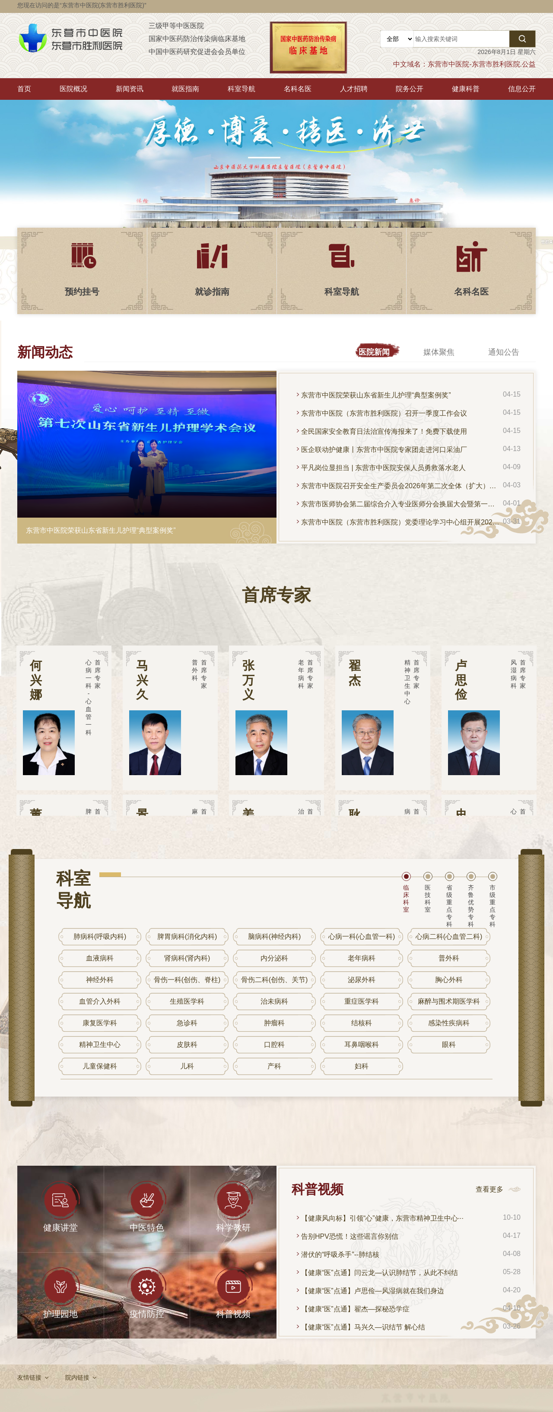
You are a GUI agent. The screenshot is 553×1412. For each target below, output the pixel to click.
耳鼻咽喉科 (361, 1044)
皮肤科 (187, 1044)
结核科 (361, 1023)
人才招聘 (354, 88)
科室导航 (241, 88)
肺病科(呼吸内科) (100, 936)
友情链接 (29, 1377)
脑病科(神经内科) (274, 936)
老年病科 (361, 958)
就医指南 (185, 88)
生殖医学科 (187, 1001)
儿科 (187, 1066)
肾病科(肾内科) (187, 958)
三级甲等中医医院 (176, 25)
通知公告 (503, 352)
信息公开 (522, 88)
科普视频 (317, 1189)
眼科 (449, 1044)
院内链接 (77, 1377)
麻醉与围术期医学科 (449, 1001)
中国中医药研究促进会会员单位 (197, 51)
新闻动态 (45, 352)
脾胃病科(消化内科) (187, 936)
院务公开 (409, 88)
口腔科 (274, 1044)
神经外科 (100, 979)
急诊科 (187, 1023)
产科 (274, 1066)
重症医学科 (361, 1001)
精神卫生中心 (100, 1044)
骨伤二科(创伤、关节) (274, 979)
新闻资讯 (129, 88)
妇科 (362, 1066)
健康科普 (466, 88)
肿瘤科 (274, 1023)
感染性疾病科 (449, 1023)
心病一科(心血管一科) (361, 936)
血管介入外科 (100, 1001)
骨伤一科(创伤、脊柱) (187, 979)
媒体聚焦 (438, 352)
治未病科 (274, 1001)
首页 (24, 88)
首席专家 (276, 595)
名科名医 (297, 88)
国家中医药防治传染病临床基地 (197, 38)
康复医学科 (100, 1023)
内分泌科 (274, 958)
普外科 (449, 958)
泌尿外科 (361, 979)
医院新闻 (374, 352)
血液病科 (100, 958)
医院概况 (73, 88)
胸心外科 (449, 979)
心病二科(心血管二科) (449, 936)
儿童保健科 (100, 1066)
